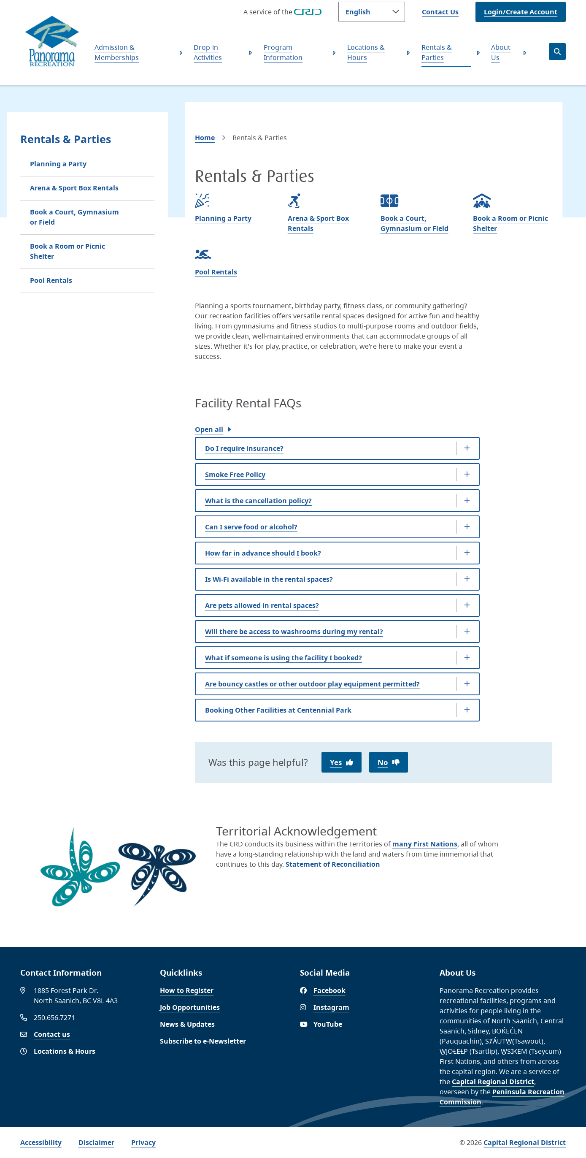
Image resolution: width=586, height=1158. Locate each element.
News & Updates (187, 1024)
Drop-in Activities (208, 52)
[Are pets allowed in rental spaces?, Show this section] (337, 605)
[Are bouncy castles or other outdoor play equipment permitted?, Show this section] (337, 683)
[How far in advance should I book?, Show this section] (337, 553)
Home (205, 137)
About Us (500, 52)
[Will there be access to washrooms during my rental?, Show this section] (337, 631)
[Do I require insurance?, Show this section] (337, 448)
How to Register (186, 990)
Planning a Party (58, 163)
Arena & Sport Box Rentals (74, 188)
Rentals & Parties (436, 52)
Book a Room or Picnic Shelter (67, 251)
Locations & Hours (366, 52)
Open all (209, 429)
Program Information (283, 52)
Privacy (143, 1142)
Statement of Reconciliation (333, 864)
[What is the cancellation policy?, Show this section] (337, 500)
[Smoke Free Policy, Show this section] (337, 474)
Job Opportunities (190, 1007)
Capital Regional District (493, 1081)
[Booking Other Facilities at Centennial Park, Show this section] (337, 710)
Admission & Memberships (117, 52)
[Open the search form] (557, 51)
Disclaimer (96, 1142)
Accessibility (41, 1142)
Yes (336, 762)
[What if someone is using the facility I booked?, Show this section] (337, 657)
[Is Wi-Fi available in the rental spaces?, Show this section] (337, 579)
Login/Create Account (520, 11)
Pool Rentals (51, 280)
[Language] (371, 12)
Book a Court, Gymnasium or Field (74, 217)
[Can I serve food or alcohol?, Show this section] (337, 526)
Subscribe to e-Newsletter (203, 1041)
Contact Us (440, 11)
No (383, 762)
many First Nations (424, 844)
